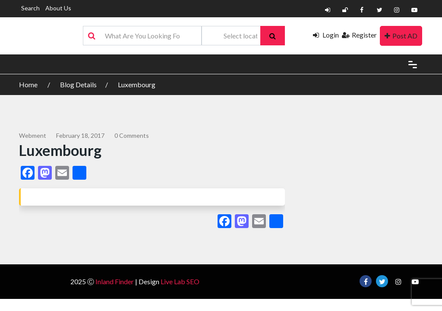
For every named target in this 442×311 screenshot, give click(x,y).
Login (326, 35)
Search (30, 8)
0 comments (131, 135)
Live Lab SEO (180, 281)
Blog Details (78, 84)
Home (29, 84)
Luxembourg (136, 84)
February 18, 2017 (80, 135)
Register (359, 35)
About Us (58, 8)
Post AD (401, 36)
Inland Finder (114, 281)
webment (32, 135)
